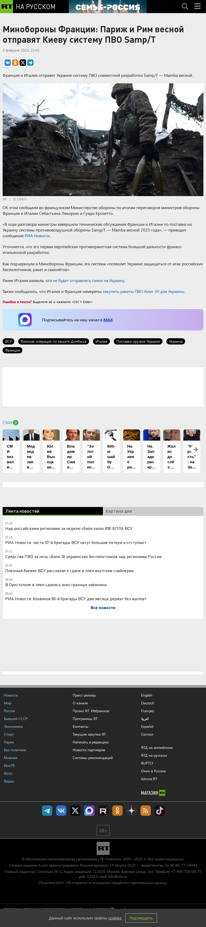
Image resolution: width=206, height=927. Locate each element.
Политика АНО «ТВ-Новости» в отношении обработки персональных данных (103, 882)
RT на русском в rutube (103, 810)
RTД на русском (154, 755)
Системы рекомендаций (93, 757)
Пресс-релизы (84, 695)
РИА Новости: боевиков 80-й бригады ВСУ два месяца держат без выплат (75, 598)
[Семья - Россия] (108, 6)
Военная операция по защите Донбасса (53, 341)
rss (145, 810)
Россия (9, 710)
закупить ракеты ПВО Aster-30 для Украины (143, 291)
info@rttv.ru (117, 876)
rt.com (43, 865)
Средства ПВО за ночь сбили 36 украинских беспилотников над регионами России (83, 556)
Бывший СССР (16, 718)
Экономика (13, 726)
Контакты (80, 726)
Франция (12, 350)
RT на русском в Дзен (131, 810)
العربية (145, 718)
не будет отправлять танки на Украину (88, 280)
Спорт (9, 734)
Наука (9, 742)
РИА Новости (37, 235)
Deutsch (147, 703)
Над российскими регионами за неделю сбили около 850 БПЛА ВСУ (69, 528)
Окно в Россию (153, 770)
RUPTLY (147, 763)
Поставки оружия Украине (138, 341)
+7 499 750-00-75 (186, 871)
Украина (176, 341)
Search (184, 2)
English (146, 695)
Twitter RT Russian (75, 810)
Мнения (10, 757)
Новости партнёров (89, 749)
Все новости (103, 607)
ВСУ (8, 341)
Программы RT (85, 718)
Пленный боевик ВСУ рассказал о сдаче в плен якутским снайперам (69, 570)
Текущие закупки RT (89, 734)
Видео (9, 781)
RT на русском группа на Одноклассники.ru (117, 810)
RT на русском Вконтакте (61, 810)
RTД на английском (157, 747)
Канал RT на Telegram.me (47, 810)
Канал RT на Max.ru (89, 810)
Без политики (15, 749)
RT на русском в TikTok (159, 810)
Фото (8, 773)
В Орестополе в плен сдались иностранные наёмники (56, 584)
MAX (108, 319)
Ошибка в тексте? (17, 301)
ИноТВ (9, 765)
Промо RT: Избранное (91, 710)
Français (147, 711)
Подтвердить (141, 918)
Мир (7, 702)
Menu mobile (197, 2)
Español (147, 726)
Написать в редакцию (91, 742)
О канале (80, 702)
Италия (101, 341)
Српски (147, 734)
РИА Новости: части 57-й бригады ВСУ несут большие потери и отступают (75, 542)
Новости (11, 695)
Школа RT (149, 778)
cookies (115, 918)
